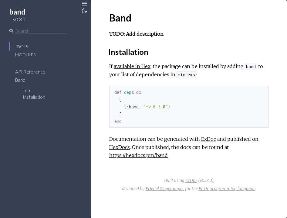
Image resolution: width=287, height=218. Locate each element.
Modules (25, 54)
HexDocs (119, 147)
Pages (21, 46)
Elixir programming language (227, 188)
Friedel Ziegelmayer (165, 188)
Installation (34, 97)
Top (26, 90)
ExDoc (208, 139)
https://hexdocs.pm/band (138, 155)
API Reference (30, 71)
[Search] (41, 31)
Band (20, 80)
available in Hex (132, 66)
